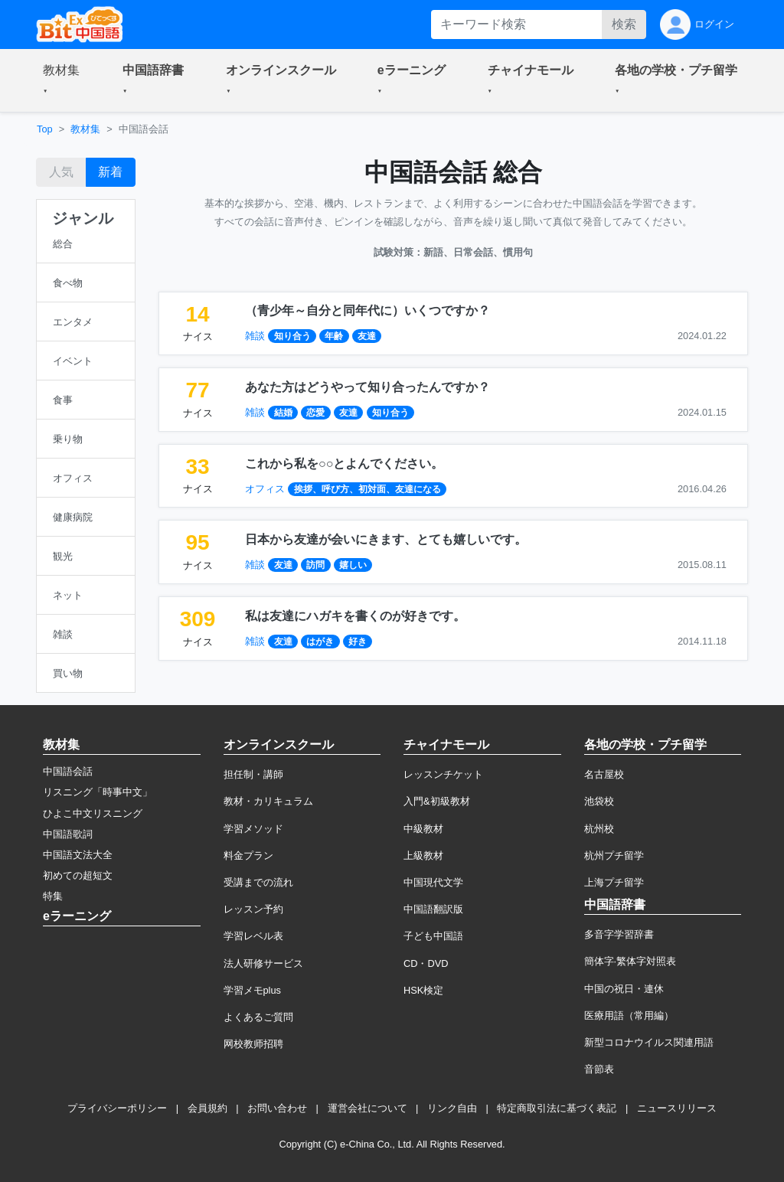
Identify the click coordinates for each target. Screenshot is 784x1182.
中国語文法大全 (78, 854)
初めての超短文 (78, 875)
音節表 (599, 1069)
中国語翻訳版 (433, 909)
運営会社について (367, 1108)
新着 (110, 171)
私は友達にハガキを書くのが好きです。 (355, 615)
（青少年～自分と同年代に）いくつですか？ (367, 310)
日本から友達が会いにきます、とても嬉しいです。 (386, 539)
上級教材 (423, 855)
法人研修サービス (263, 963)
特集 (53, 896)
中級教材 (423, 828)
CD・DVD (426, 963)
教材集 (85, 129)
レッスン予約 (253, 909)
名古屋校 (604, 774)
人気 (61, 171)
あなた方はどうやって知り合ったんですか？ (367, 386)
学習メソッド (253, 828)
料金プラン (248, 855)
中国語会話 (68, 771)
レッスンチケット (443, 774)
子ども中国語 (433, 936)
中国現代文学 (433, 882)
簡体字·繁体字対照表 (630, 961)
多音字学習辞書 (619, 934)
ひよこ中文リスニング (92, 813)
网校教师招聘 (253, 1044)
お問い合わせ (277, 1108)
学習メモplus (252, 990)
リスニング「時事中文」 (97, 792)
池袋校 (599, 801)
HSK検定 (423, 990)
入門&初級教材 (436, 801)
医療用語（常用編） (629, 1015)
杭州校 (599, 828)
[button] (64, 80)
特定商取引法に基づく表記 (556, 1108)
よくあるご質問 (258, 1017)
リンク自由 (452, 1108)
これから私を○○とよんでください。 (344, 463)
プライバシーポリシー (117, 1108)
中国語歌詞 (68, 834)
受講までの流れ (258, 882)
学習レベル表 (253, 936)
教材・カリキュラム (268, 801)
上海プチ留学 (614, 882)
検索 (624, 24)
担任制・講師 (253, 774)
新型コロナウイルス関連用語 (649, 1042)
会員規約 (207, 1108)
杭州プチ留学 (614, 855)
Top (45, 129)
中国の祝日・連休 (624, 988)
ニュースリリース (677, 1108)
